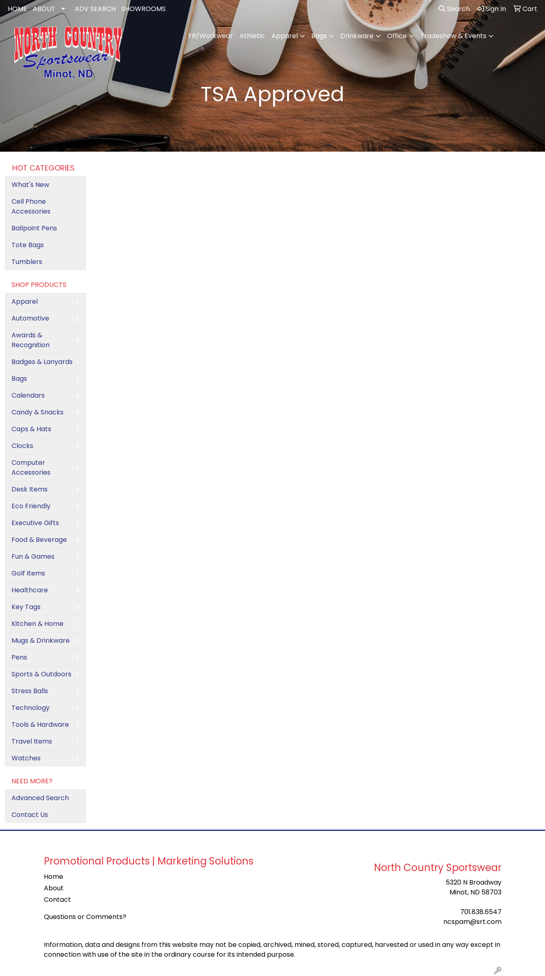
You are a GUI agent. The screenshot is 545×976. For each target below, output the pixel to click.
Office (397, 36)
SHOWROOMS (143, 9)
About (54, 888)
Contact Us (29, 814)
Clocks (22, 445)
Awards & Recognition (30, 340)
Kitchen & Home (37, 623)
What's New (30, 184)
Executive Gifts (35, 523)
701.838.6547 (481, 912)
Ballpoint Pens (34, 228)
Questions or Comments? (85, 916)
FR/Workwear (210, 36)
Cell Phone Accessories (30, 206)
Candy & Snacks (37, 412)
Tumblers (26, 261)
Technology (30, 707)
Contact (57, 899)
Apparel (284, 36)
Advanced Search (40, 798)
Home (53, 876)
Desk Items (29, 489)
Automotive (30, 318)
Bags (319, 36)
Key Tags (26, 607)
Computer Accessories (30, 467)
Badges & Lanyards (42, 361)
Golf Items (28, 573)
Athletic (252, 36)
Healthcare (29, 590)
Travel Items (31, 741)
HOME (17, 9)
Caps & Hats (31, 429)
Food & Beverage (39, 539)
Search (454, 9)
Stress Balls (29, 691)
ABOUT (44, 9)
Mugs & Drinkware (40, 640)
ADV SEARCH (95, 9)
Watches (26, 758)
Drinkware (357, 36)
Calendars (28, 395)
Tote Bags (27, 245)
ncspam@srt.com (472, 921)
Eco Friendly (30, 506)
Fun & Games (33, 556)
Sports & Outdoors (41, 674)
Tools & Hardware (40, 724)
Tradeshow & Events (453, 36)
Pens (19, 657)
